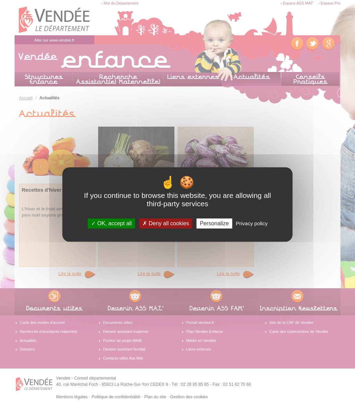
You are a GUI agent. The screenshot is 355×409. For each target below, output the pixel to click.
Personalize (214, 223)
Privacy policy (252, 223)
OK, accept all (111, 223)
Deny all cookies (165, 223)
